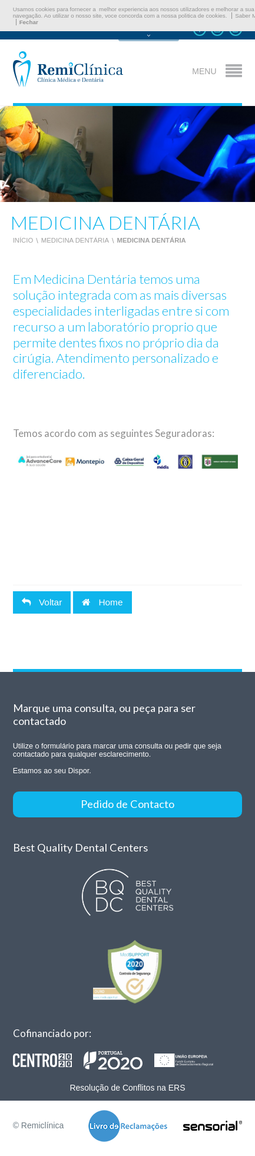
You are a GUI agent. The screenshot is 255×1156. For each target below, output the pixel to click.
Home (102, 602)
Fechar (28, 22)
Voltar (42, 602)
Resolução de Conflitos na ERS (127, 1087)
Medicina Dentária (75, 240)
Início (23, 240)
